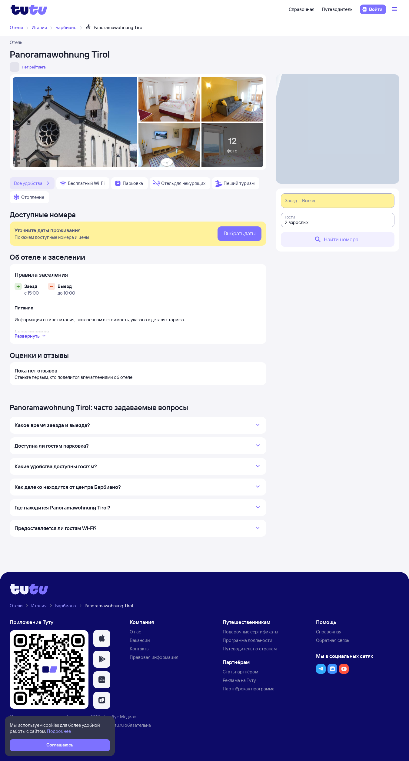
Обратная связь (332, 640)
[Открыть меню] (395, 9)
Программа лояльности (247, 640)
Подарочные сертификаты (250, 632)
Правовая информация (154, 657)
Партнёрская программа (248, 689)
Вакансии (140, 640)
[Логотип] (29, 9)
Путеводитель (337, 9)
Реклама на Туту (239, 680)
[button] (101, 638)
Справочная (301, 9)
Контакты (139, 649)
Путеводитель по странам (250, 649)
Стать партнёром (240, 672)
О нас (135, 632)
